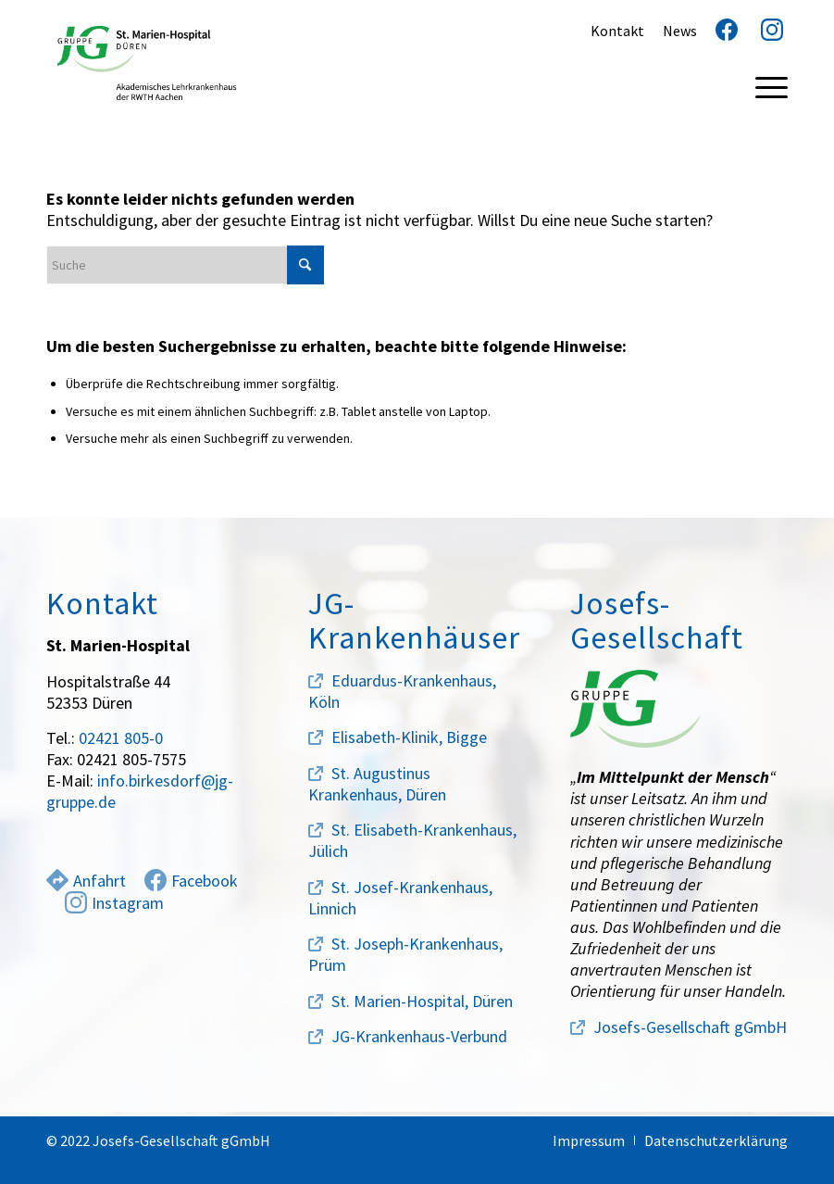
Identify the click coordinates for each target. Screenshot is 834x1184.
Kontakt (617, 30)
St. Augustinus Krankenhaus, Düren (377, 783)
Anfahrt (86, 880)
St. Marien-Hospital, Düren (422, 1001)
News (680, 30)
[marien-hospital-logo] (146, 63)
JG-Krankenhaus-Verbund (419, 1036)
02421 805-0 (121, 738)
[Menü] (762, 86)
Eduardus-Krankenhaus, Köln (402, 691)
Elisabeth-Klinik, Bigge (409, 737)
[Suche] (185, 265)
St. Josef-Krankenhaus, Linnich (400, 897)
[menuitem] (762, 86)
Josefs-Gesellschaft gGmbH (690, 1027)
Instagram (114, 902)
